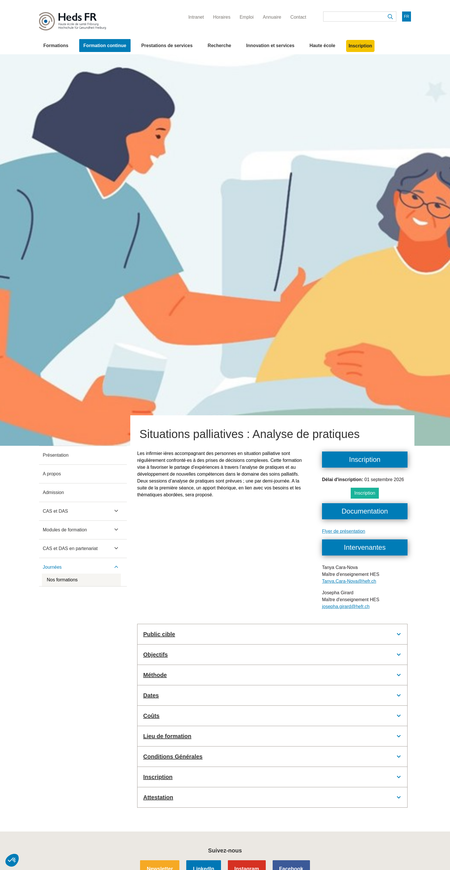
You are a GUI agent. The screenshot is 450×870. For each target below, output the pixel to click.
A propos (52, 473)
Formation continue (105, 45)
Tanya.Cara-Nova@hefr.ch (349, 581)
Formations (55, 45)
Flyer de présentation (343, 531)
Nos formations (62, 579)
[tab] (272, 634)
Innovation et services (270, 45)
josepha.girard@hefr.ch (346, 606)
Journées (52, 567)
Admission (53, 492)
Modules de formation (65, 529)
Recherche (219, 45)
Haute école (322, 45)
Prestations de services (167, 45)
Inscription (360, 45)
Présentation (56, 455)
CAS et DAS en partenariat (70, 548)
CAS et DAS (55, 511)
